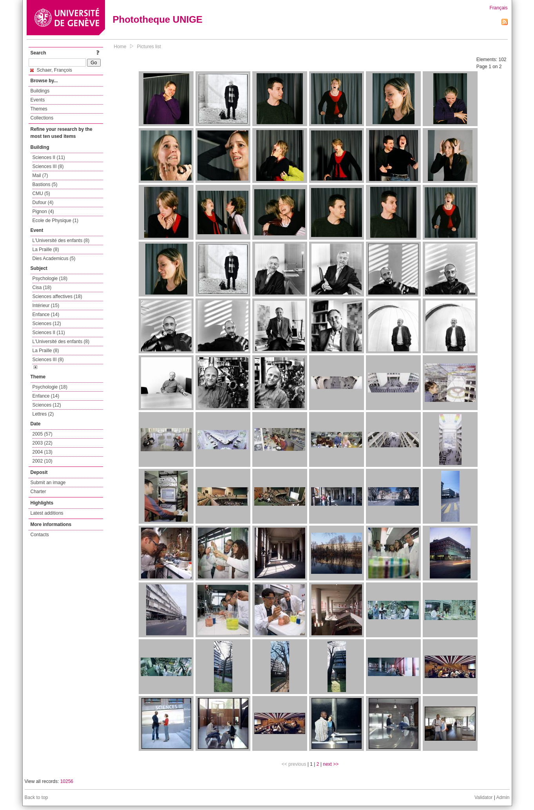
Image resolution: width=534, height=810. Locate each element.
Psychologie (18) (50, 278)
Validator (483, 797)
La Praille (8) (46, 249)
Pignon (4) (43, 211)
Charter (38, 491)
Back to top (36, 797)
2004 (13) (42, 452)
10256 (66, 781)
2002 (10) (42, 461)
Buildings (40, 91)
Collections (42, 118)
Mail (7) (40, 175)
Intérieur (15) (46, 305)
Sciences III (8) (48, 166)
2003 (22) (42, 443)
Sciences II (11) (49, 157)
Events (38, 100)
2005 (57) (42, 434)
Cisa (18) (42, 287)
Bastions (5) (45, 184)
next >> (331, 764)
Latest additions (47, 513)
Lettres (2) (43, 414)
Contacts (40, 534)
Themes (39, 109)
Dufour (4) (43, 202)
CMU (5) (41, 193)
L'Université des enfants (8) (61, 240)
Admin (502, 797)
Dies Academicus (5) (54, 258)
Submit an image (48, 482)
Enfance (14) (46, 314)
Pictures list (149, 46)
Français (498, 8)
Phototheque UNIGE (158, 19)
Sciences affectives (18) (57, 296)
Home (120, 46)
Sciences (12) (47, 323)
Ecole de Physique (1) (55, 220)
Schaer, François (51, 70)
